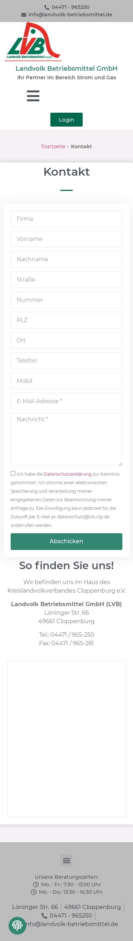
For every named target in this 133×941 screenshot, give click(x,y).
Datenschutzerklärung (68, 474)
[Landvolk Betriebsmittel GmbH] (66, 739)
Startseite (53, 146)
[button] (16, 927)
